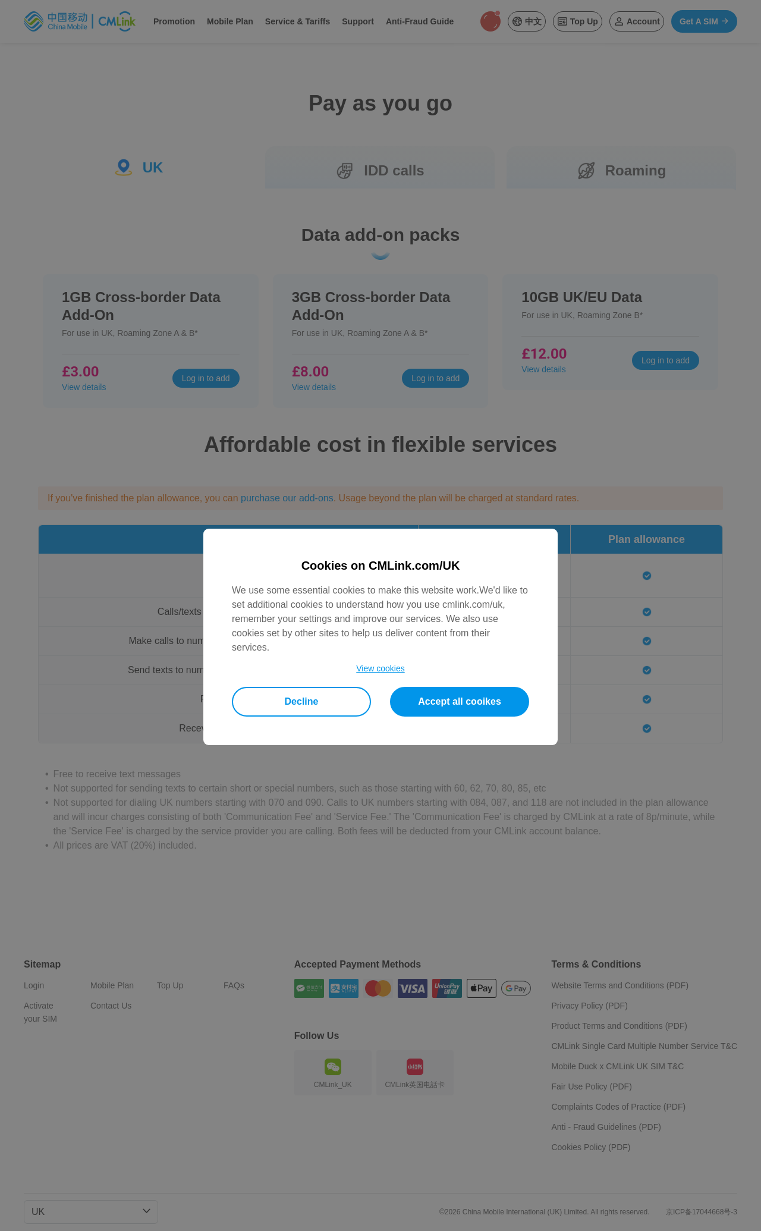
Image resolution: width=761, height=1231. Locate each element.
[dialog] (380, 637)
